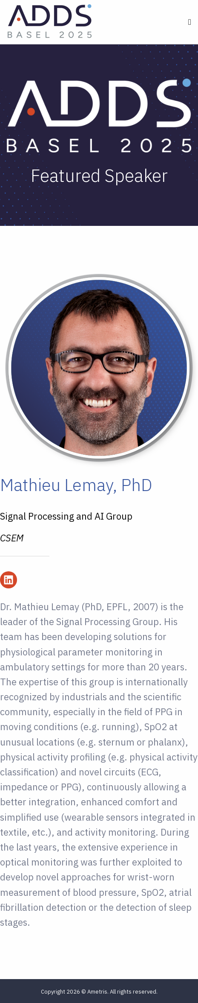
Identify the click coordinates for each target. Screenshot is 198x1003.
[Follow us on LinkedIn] (8, 579)
